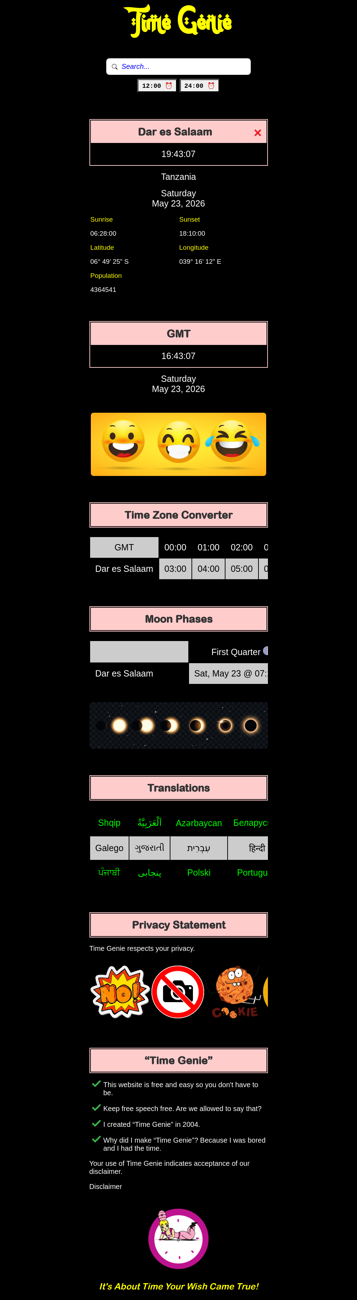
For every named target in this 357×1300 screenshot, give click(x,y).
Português (257, 872)
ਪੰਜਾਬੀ (109, 872)
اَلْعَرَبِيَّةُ (149, 823)
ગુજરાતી (149, 847)
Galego (109, 848)
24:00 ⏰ (199, 86)
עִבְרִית (198, 848)
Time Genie (178, 22)
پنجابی (149, 872)
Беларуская (257, 823)
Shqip (109, 823)
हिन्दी (257, 848)
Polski (199, 872)
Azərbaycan (199, 823)
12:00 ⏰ (157, 86)
